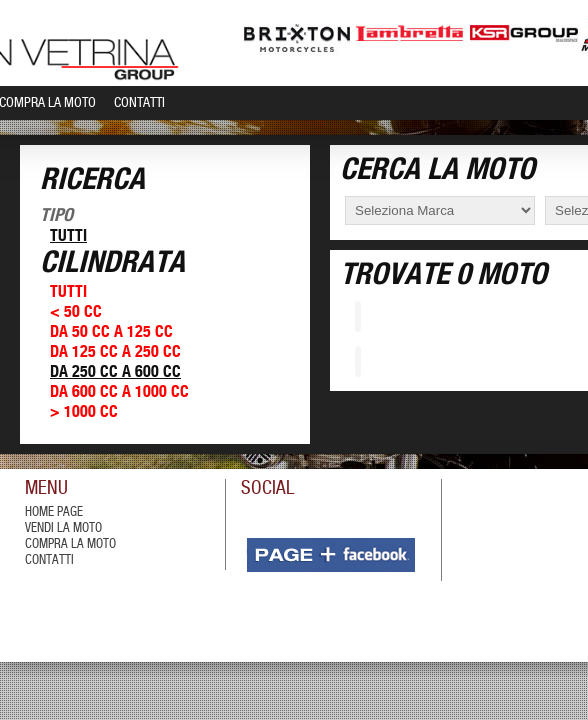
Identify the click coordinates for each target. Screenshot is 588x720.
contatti (49, 560)
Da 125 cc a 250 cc (115, 352)
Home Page (54, 512)
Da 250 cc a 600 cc (115, 372)
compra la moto (70, 544)
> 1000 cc (84, 412)
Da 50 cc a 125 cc (111, 332)
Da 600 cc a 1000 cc (119, 392)
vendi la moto (63, 528)
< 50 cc (76, 312)
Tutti (68, 236)
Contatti (139, 103)
